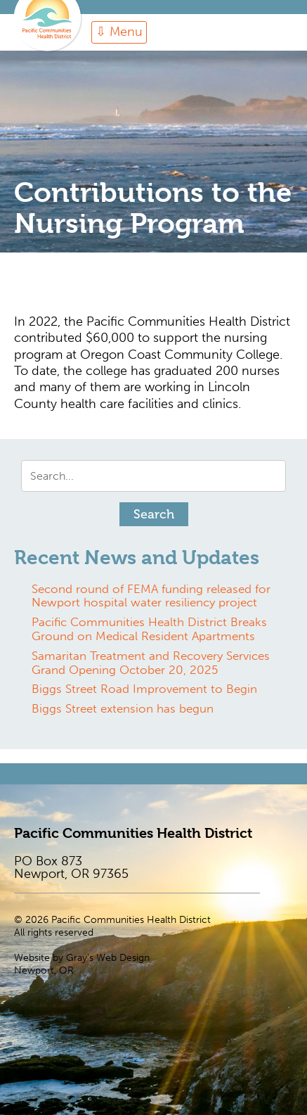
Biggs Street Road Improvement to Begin (144, 689)
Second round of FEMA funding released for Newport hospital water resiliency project (151, 596)
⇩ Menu (119, 31)
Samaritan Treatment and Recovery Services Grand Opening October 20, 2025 (151, 663)
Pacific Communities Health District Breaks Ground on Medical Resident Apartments (149, 629)
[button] (153, 514)
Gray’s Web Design (108, 958)
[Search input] (153, 476)
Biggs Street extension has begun (123, 708)
